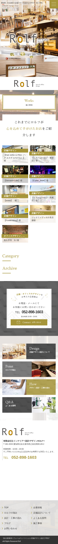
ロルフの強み (10, 513)
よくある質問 (39, 518)
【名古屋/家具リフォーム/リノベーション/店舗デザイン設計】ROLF (25, 538)
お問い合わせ (10, 528)
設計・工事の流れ (12, 518)
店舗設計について (42, 513)
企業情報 (37, 507)
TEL (29, 312)
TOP (6, 507)
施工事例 (37, 523)
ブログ (7, 523)
